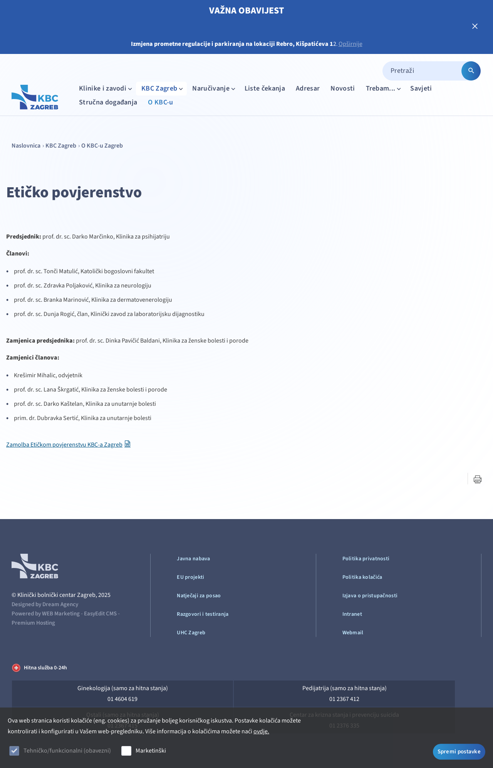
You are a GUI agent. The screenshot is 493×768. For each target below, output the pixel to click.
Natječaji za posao (199, 596)
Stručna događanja (108, 102)
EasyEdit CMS (100, 614)
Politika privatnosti (366, 559)
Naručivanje (214, 88)
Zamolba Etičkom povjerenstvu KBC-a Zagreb (64, 444)
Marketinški (151, 750)
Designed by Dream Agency (45, 604)
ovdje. (261, 731)
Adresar (308, 88)
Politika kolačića (362, 577)
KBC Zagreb (162, 88)
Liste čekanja (265, 88)
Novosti (342, 88)
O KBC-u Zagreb (102, 145)
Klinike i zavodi (106, 88)
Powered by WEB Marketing (46, 614)
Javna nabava (193, 559)
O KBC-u (160, 102)
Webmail (353, 633)
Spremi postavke (459, 752)
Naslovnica (26, 145)
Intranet (352, 614)
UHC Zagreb (191, 633)
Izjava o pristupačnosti (369, 596)
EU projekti (190, 577)
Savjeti (421, 88)
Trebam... (384, 88)
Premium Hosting (33, 623)
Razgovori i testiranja (202, 614)
